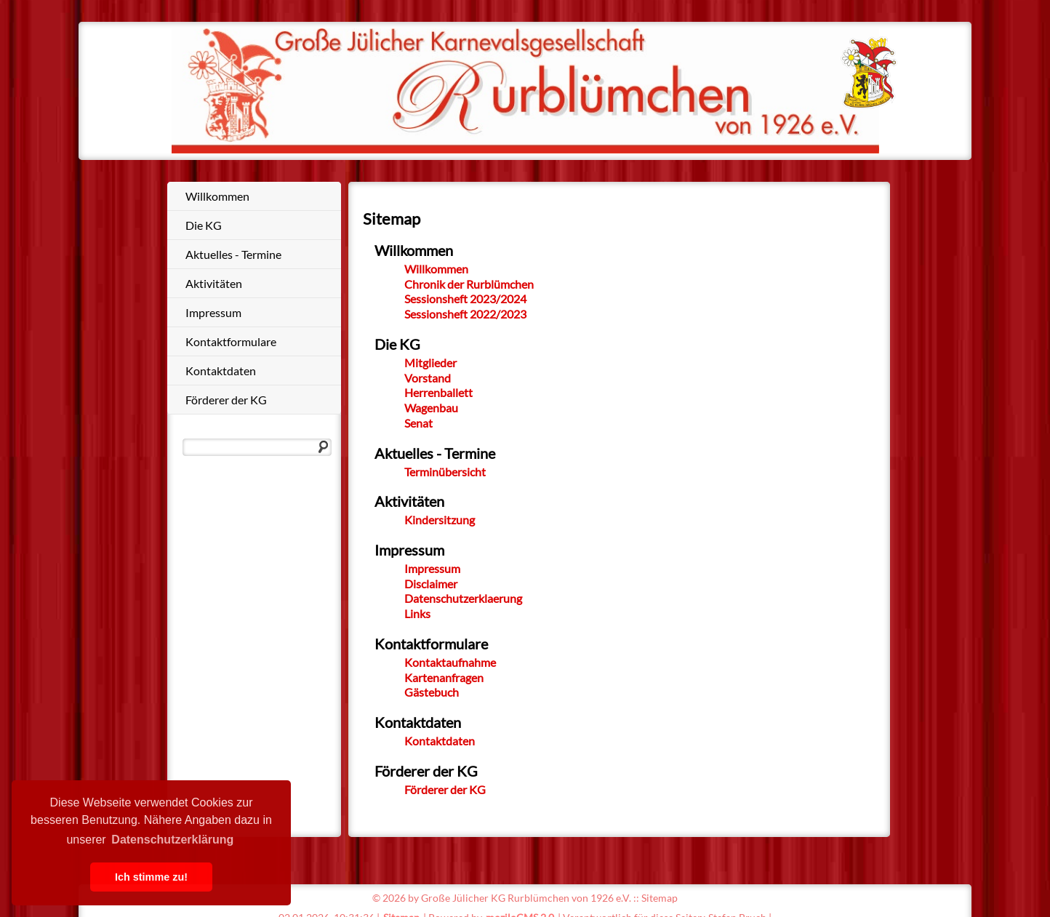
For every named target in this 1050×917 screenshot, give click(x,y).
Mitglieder (430, 362)
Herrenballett (438, 392)
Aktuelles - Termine (233, 254)
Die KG (203, 225)
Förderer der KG (226, 400)
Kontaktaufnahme (450, 662)
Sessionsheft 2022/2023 (465, 314)
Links (417, 613)
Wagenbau (431, 408)
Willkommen (217, 196)
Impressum (213, 312)
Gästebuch (431, 692)
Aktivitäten (213, 283)
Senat (418, 423)
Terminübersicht (445, 471)
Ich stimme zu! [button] (151, 877)
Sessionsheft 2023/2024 (465, 298)
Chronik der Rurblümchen (469, 284)
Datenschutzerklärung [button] (172, 839)
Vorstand (427, 378)
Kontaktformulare (230, 341)
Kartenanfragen (444, 677)
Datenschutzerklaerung (463, 598)
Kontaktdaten (220, 370)
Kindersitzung (439, 519)
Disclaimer (430, 583)
